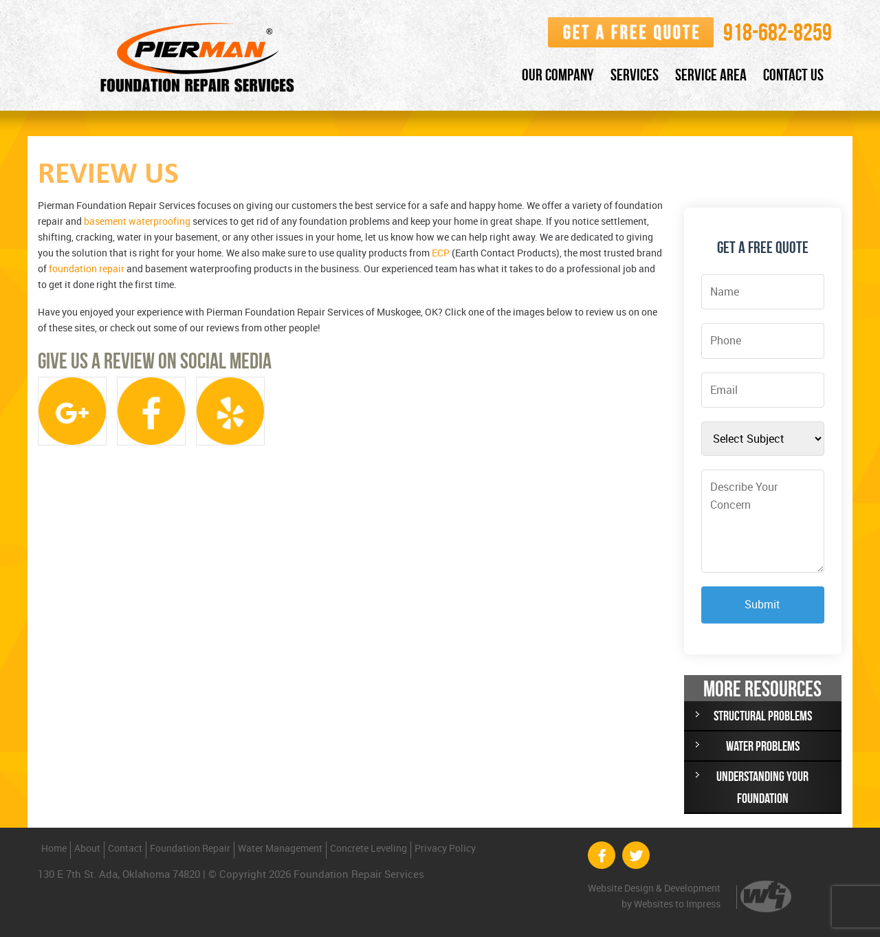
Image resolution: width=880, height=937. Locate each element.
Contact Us (793, 74)
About (87, 848)
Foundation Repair (190, 848)
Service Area (711, 74)
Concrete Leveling (368, 848)
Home (54, 848)
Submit (762, 604)
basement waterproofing (137, 221)
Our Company (558, 74)
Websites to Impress (677, 903)
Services (634, 74)
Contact (125, 848)
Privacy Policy (445, 848)
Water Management (280, 848)
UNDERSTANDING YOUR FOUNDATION (762, 787)
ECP (441, 252)
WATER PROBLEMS (763, 745)
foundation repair (86, 268)
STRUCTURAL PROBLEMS (763, 715)
